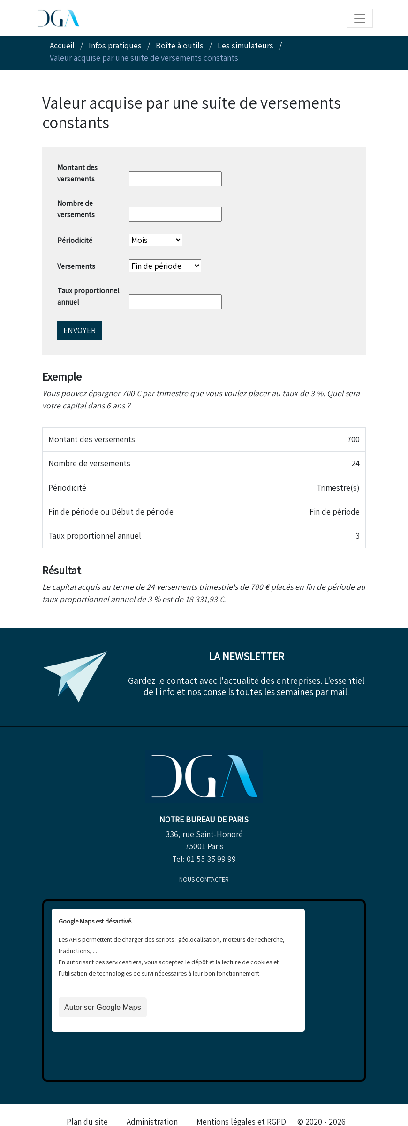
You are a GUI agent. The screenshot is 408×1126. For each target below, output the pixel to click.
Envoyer (79, 330)
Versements (76, 266)
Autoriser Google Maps (102, 1007)
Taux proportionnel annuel (88, 296)
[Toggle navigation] (360, 18)
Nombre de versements (76, 208)
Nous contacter (204, 879)
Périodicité (74, 240)
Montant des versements (77, 173)
